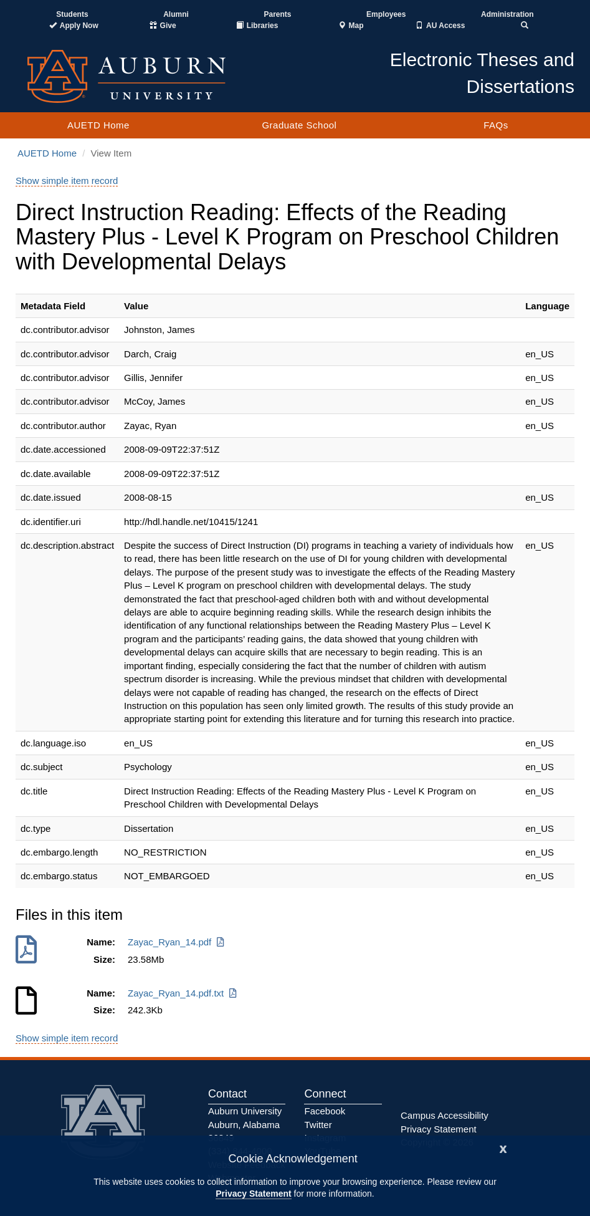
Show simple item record (67, 180)
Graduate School (299, 125)
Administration (507, 14)
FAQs (495, 125)
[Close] (503, 1147)
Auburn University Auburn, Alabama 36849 (245, 1124)
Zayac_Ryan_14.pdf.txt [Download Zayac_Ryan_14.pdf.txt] (183, 993)
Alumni (176, 14)
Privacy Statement (253, 1194)
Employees (386, 14)
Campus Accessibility (444, 1115)
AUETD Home (98, 125)
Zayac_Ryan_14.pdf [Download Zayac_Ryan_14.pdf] (177, 942)
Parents (277, 14)
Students (72, 14)
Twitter (317, 1124)
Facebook (324, 1111)
